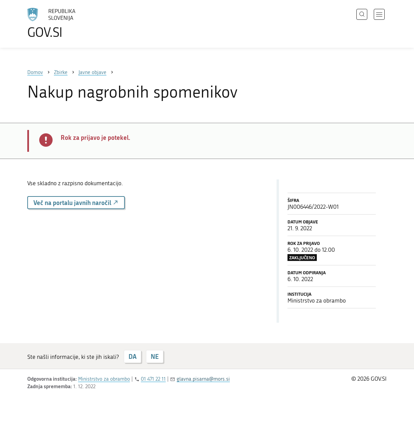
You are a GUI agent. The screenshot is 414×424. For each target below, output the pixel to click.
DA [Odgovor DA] (132, 356)
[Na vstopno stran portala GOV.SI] (70, 23)
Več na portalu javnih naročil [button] (76, 202)
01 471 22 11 (153, 379)
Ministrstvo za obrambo (104, 379)
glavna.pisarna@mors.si (203, 379)
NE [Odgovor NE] (155, 356)
